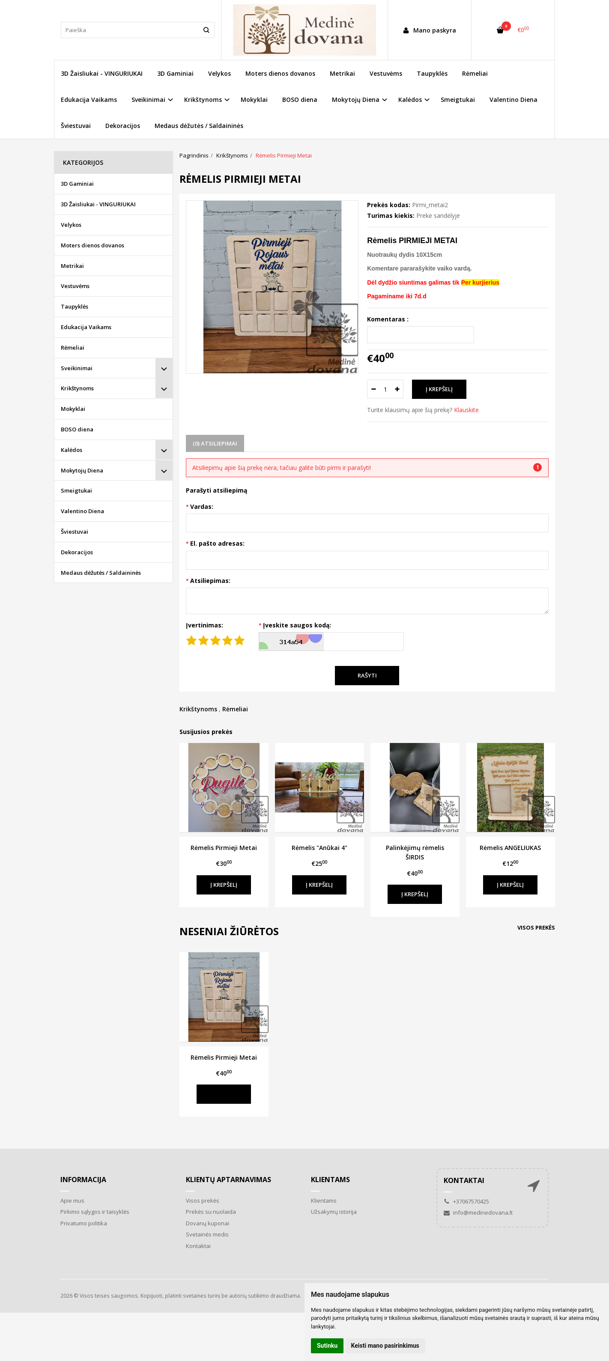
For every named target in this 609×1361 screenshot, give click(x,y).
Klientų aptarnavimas (228, 1179)
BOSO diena (299, 99)
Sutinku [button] (327, 1345)
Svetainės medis (207, 1234)
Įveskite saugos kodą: (297, 625)
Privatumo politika (83, 1223)
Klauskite (466, 410)
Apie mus (72, 1200)
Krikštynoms (198, 709)
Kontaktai (198, 1246)
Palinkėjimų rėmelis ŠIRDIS (415, 852)
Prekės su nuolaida (211, 1211)
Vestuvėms (386, 73)
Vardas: (201, 506)
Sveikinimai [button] (148, 99)
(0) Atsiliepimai (215, 443)
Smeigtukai (458, 99)
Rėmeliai (475, 73)
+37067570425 (466, 1201)
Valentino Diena (513, 99)
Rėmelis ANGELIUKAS (510, 848)
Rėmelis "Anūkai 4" (319, 848)
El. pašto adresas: (217, 543)
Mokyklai (254, 99)
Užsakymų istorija (334, 1211)
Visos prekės (536, 927)
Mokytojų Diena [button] (355, 99)
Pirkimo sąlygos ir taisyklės (94, 1211)
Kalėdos (71, 450)
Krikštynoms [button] (203, 99)
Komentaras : (388, 319)
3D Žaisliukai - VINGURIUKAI (102, 73)
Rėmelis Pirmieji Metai (224, 848)
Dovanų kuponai (207, 1223)
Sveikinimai (77, 368)
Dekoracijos (122, 126)
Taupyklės (432, 73)
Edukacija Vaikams (89, 99)
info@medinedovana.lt (478, 1212)
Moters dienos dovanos (280, 73)
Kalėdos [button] (410, 99)
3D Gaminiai (175, 73)
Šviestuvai (76, 126)
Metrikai (342, 73)
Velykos (219, 73)
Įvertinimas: (204, 625)
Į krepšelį (223, 885)
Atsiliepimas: (210, 580)
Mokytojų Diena (82, 470)
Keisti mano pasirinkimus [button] (385, 1345)
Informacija (83, 1179)
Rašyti (367, 675)
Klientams (330, 1179)
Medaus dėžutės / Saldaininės (199, 126)
